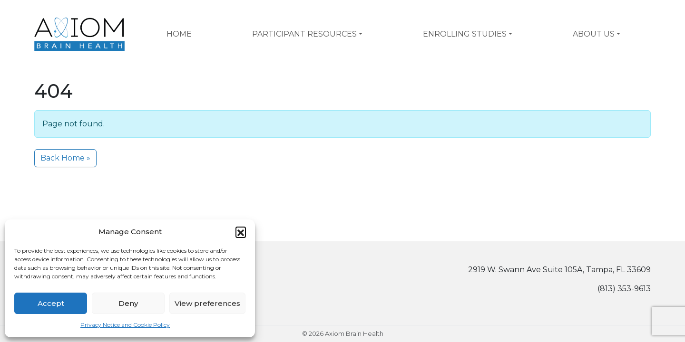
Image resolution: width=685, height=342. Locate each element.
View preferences (207, 303)
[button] (240, 232)
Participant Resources (304, 33)
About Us (594, 33)
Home (179, 33)
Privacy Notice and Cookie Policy (125, 324)
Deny (128, 303)
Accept (51, 303)
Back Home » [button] (65, 157)
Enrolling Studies (465, 33)
